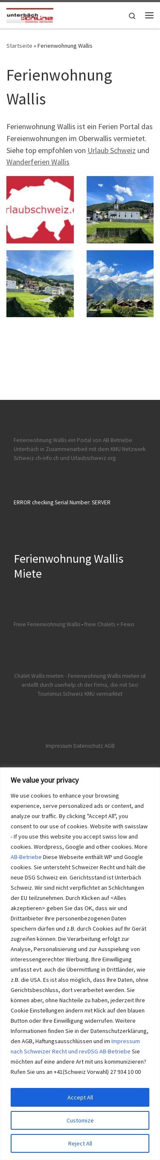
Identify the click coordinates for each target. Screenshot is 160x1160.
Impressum (59, 745)
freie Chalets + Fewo (109, 624)
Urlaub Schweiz (111, 150)
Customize (80, 1120)
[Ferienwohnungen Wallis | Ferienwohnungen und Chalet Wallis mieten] (29, 14)
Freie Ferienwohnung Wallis (47, 624)
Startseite (19, 45)
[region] (80, 963)
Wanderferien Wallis (38, 162)
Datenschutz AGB (94, 745)
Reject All (80, 1143)
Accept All (80, 1097)
